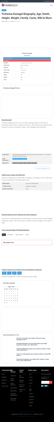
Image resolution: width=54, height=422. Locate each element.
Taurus (30, 377)
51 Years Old (23, 70)
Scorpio (31, 393)
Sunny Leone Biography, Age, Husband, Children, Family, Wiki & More (34, 354)
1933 (27, 62)
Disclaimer (4, 377)
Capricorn (31, 399)
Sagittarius (23, 72)
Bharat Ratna (13, 390)
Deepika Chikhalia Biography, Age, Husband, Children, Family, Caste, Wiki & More (33, 349)
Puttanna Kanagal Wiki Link (42, 168)
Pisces (30, 405)
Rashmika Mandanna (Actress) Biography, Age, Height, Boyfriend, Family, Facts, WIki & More (32, 344)
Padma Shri (13, 375)
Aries (30, 374)
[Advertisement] (27, 35)
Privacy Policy (5, 386)
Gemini (30, 380)
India (22, 67)
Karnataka (26, 65)
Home (3, 374)
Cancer (30, 383)
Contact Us (4, 380)
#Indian (4, 10)
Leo (30, 386)
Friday (30, 62)
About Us (4, 383)
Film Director (27, 55)
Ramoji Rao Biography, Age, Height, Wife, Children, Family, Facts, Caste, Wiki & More (33, 359)
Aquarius (31, 402)
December (23, 62)
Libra (30, 390)
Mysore (22, 65)
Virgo (30, 389)
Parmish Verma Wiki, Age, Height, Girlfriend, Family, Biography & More (31, 338)
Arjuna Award (13, 388)
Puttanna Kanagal (27, 53)
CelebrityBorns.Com (28, 414)
